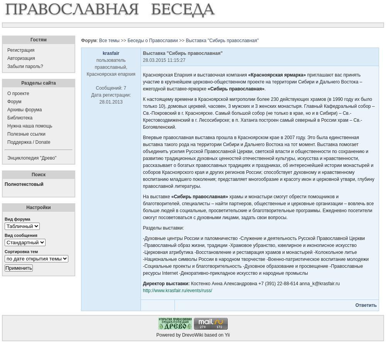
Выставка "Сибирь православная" (222, 40)
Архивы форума (24, 109)
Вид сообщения (21, 235)
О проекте (18, 93)
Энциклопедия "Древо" (31, 158)
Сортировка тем (21, 251)
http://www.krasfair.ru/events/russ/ (177, 290)
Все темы (109, 40)
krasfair (111, 53)
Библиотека (19, 118)
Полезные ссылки (26, 134)
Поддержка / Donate (28, 142)
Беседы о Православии (152, 40)
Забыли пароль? (25, 66)
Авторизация (21, 58)
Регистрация (20, 50)
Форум (14, 101)
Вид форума (17, 219)
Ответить (366, 305)
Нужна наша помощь (29, 126)
